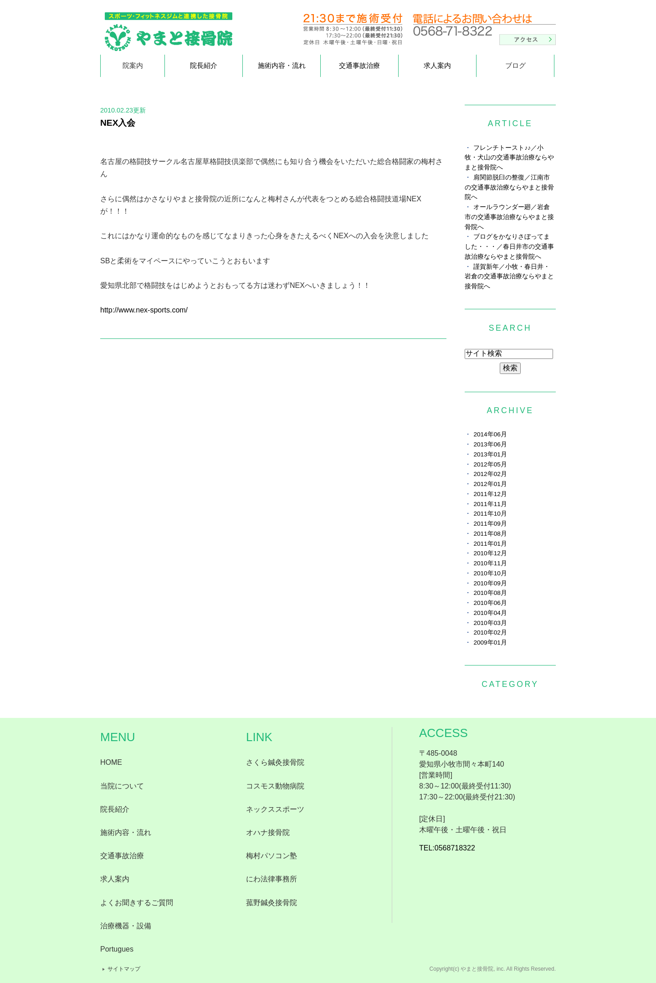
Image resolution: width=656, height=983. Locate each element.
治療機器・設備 (125, 926)
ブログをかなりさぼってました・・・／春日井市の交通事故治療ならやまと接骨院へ (509, 246)
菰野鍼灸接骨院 (271, 902)
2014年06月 (490, 434)
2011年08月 (490, 533)
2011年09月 (490, 523)
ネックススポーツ (275, 809)
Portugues (116, 949)
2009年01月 (490, 642)
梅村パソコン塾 (271, 856)
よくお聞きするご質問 (136, 902)
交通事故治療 (359, 65)
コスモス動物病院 (275, 786)
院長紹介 (203, 65)
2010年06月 (490, 602)
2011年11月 (490, 504)
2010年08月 (490, 592)
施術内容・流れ (282, 65)
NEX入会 (117, 123)
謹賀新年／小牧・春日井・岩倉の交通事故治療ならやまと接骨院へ (509, 276)
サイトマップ (124, 969)
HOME (111, 762)
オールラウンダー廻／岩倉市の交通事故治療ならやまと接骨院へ (509, 217)
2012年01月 (490, 484)
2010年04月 (490, 612)
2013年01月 (490, 454)
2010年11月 (490, 563)
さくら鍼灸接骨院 (275, 762)
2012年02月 (490, 474)
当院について (122, 786)
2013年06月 (490, 444)
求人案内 (437, 65)
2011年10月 (490, 513)
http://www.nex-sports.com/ (144, 310)
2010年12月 (490, 553)
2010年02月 (490, 632)
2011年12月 (490, 494)
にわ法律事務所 (271, 879)
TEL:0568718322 (447, 848)
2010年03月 (490, 622)
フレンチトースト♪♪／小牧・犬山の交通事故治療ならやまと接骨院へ (509, 157)
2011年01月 (490, 543)
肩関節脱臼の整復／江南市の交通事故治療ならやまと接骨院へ (509, 187)
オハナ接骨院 (268, 832)
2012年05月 (490, 464)
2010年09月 (490, 583)
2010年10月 (490, 573)
